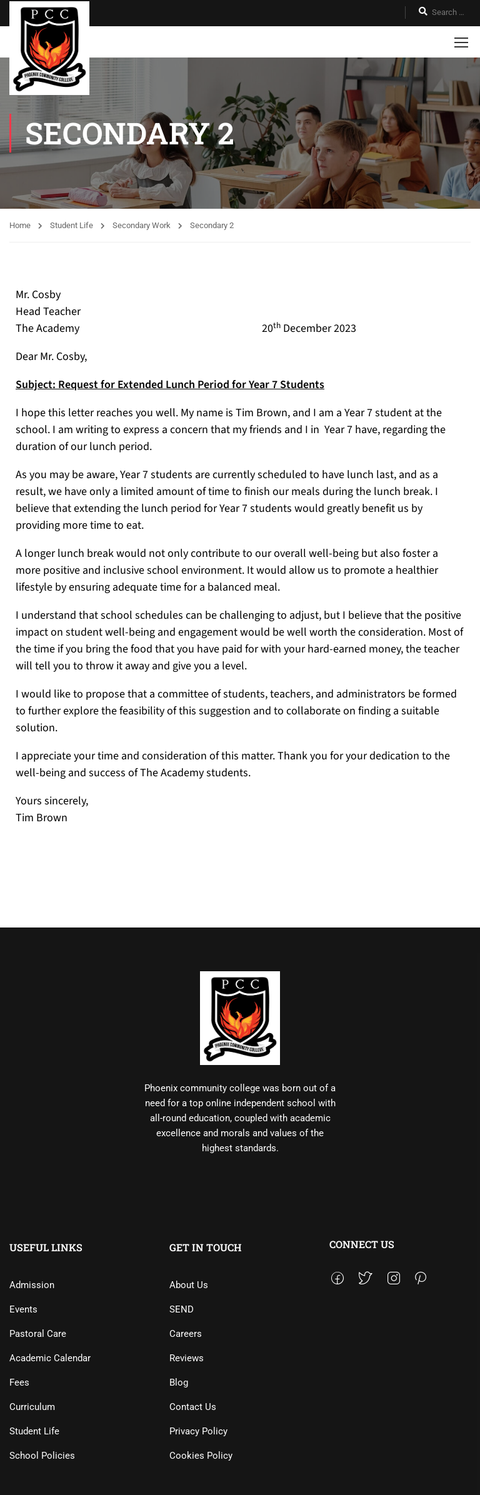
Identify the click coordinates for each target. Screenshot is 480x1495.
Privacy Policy (198, 1431)
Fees (19, 1382)
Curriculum (32, 1406)
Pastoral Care (37, 1333)
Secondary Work (141, 225)
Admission (31, 1285)
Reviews (186, 1358)
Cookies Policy (200, 1455)
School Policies (42, 1455)
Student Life (71, 225)
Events (23, 1309)
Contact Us (192, 1406)
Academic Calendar (50, 1358)
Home (20, 225)
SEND (181, 1309)
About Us (188, 1285)
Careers (185, 1333)
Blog (178, 1382)
